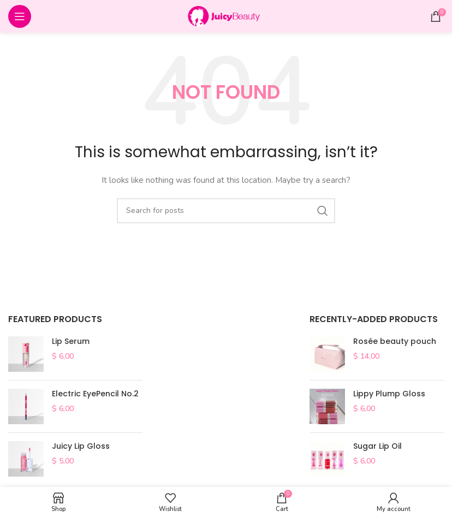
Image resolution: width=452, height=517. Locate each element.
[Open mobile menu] (20, 16)
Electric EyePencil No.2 (95, 394)
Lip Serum (71, 341)
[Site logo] (226, 15)
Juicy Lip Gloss (81, 446)
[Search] (226, 210)
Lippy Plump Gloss (389, 394)
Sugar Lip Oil (377, 446)
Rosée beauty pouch (394, 341)
